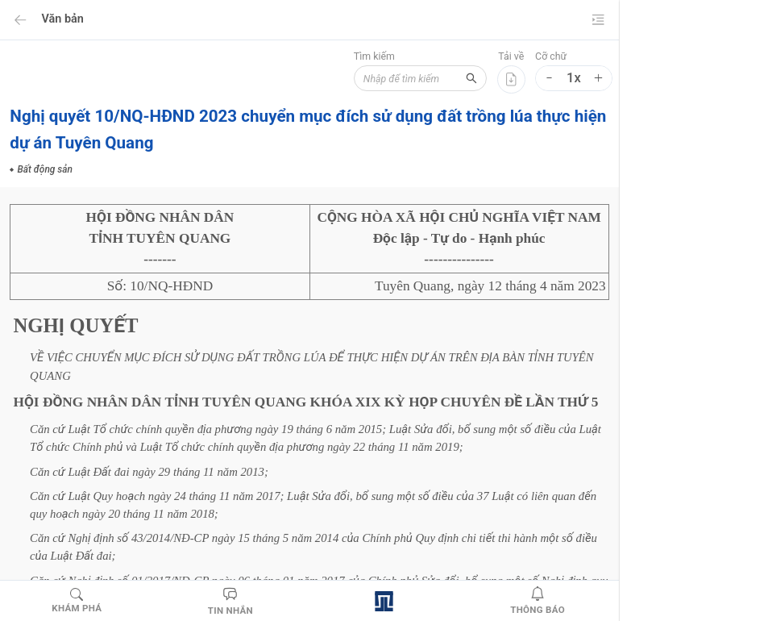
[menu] (744, 101)
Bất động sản (562, 485)
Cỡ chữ (393, 56)
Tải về (354, 56)
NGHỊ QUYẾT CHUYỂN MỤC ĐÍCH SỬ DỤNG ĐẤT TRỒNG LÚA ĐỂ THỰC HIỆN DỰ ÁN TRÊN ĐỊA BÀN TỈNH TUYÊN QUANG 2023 (588, 141)
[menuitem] (744, 20)
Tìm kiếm (205, 56)
